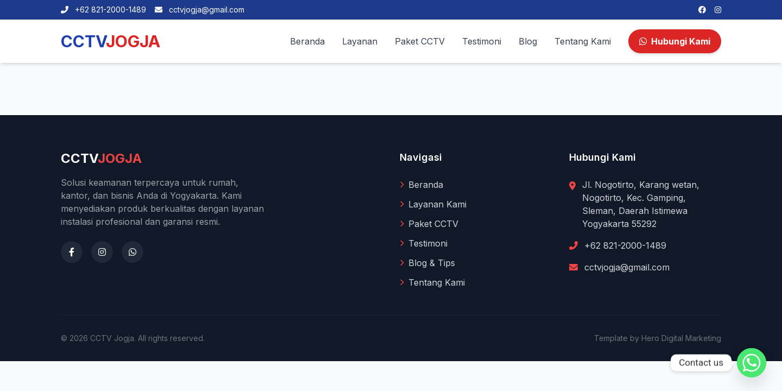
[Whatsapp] (751, 362)
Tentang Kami (582, 41)
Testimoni (481, 41)
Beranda (307, 41)
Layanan (359, 41)
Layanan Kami (433, 204)
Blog (528, 41)
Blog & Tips (427, 262)
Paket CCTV (420, 41)
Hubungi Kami (674, 41)
